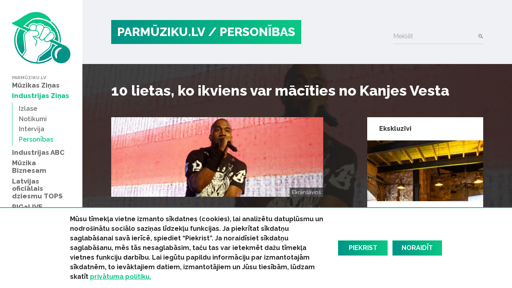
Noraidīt (417, 248)
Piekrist (363, 248)
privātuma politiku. (120, 276)
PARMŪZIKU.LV (161, 32)
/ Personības (251, 32)
